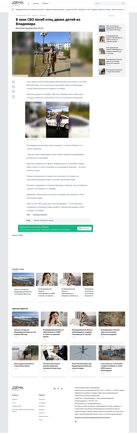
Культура (41, 412)
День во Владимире (18, 3)
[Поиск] (107, 3)
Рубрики (46, 3)
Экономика (42, 405)
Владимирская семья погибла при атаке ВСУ (30, 9)
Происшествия (43, 418)
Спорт (41, 422)
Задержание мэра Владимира (55, 9)
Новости (36, 3)
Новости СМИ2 (17, 238)
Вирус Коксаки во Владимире (121, 9)
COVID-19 (42, 415)
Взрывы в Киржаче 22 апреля (101, 9)
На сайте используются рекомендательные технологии (92, 420)
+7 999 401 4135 (92, 403)
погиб (44, 203)
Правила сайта (16, 408)
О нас (14, 405)
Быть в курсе (81, 230)
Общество (42, 408)
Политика (42, 401)
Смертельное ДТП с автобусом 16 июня (78, 9)
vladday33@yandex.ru (94, 406)
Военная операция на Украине (44, 220)
